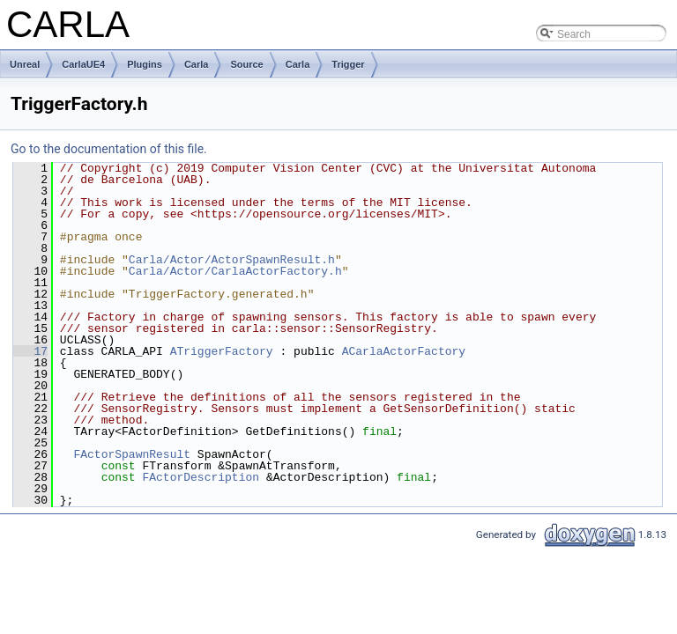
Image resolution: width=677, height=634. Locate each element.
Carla (196, 64)
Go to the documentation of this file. (109, 149)
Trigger (347, 64)
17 (30, 351)
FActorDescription (200, 477)
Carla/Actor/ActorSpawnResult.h (232, 260)
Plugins (144, 64)
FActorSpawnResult (131, 454)
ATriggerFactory (221, 351)
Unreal (25, 64)
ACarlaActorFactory (403, 351)
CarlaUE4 (83, 64)
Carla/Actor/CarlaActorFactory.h (235, 271)
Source (246, 64)
